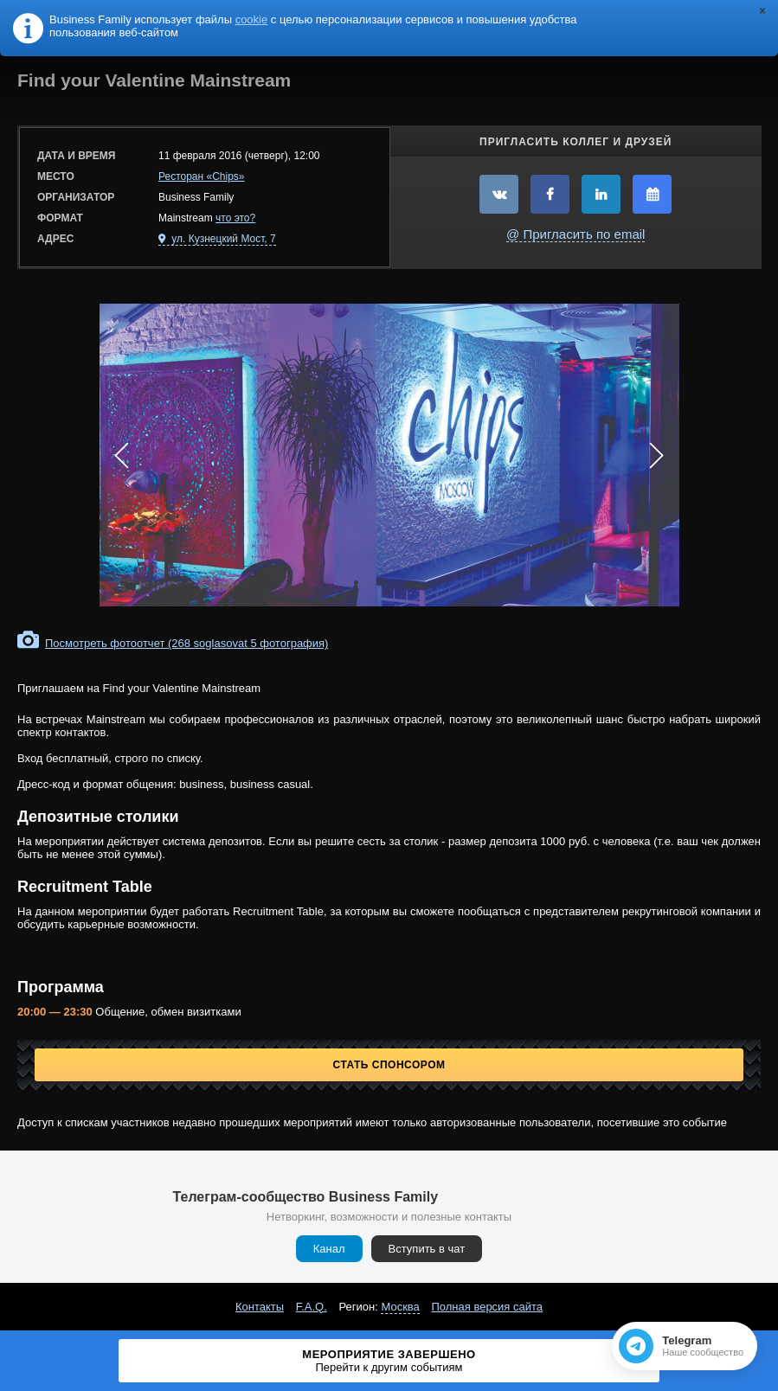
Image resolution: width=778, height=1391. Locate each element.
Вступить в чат (427, 1248)
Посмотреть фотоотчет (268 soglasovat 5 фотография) (186, 643)
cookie (251, 19)
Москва (400, 1306)
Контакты (259, 1306)
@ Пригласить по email (575, 234)
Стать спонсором (389, 1065)
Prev (122, 455)
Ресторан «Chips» (201, 176)
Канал (329, 1248)
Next (657, 455)
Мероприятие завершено (388, 1361)
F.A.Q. (311, 1306)
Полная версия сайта (487, 1306)
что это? (235, 218)
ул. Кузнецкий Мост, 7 (222, 239)
